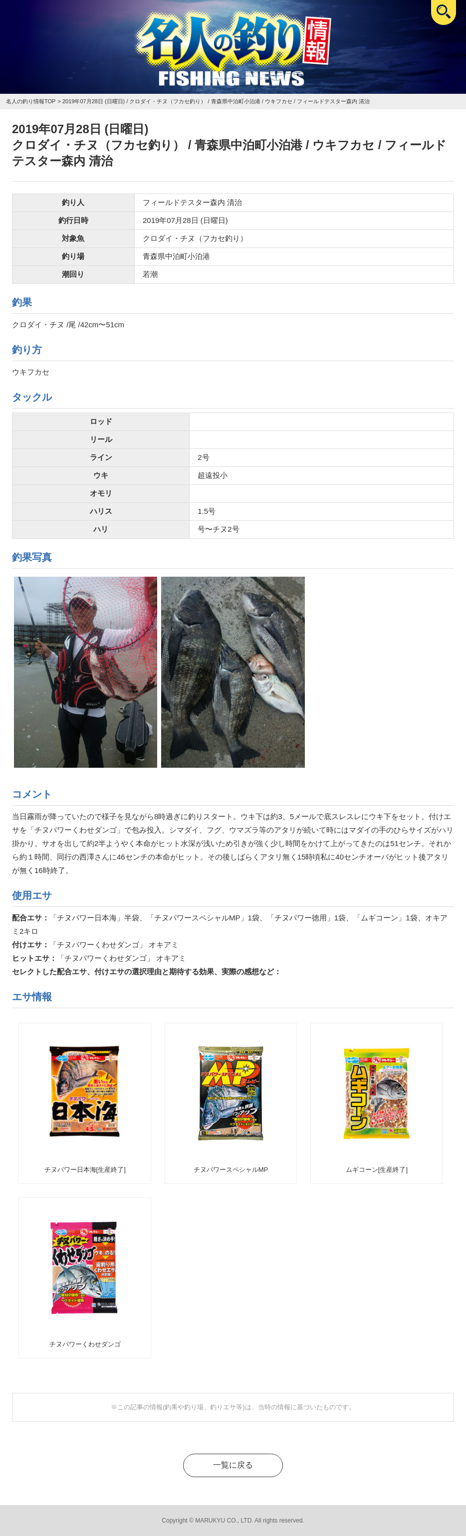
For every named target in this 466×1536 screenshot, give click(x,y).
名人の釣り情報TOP (30, 101)
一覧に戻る (233, 1465)
